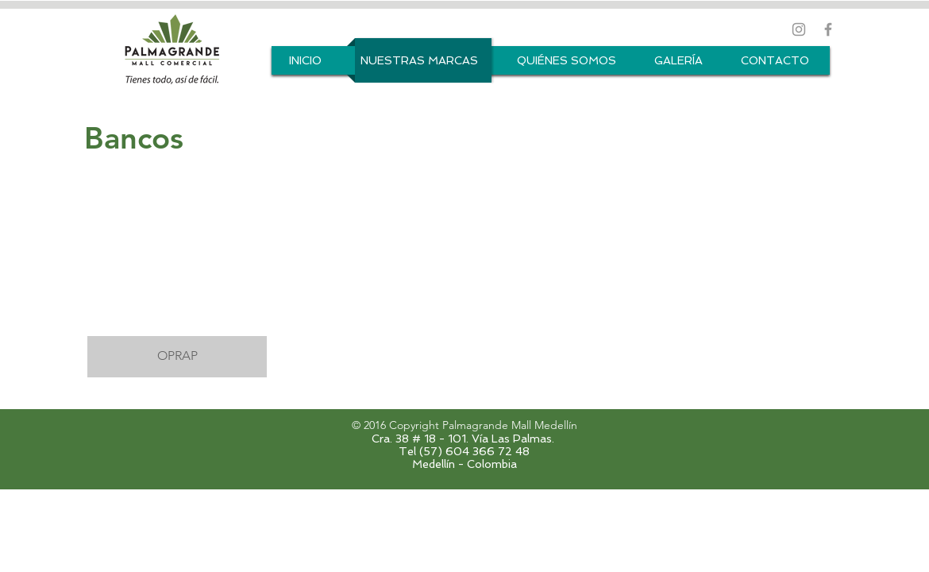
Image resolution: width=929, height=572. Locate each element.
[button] (177, 267)
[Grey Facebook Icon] (828, 29)
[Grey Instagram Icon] (799, 29)
